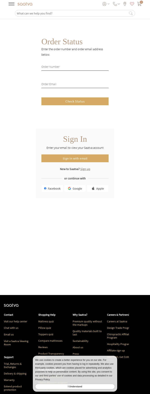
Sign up (85, 169)
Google (75, 188)
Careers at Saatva (117, 321)
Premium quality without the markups (87, 323)
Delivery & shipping (15, 373)
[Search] (131, 13)
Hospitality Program (118, 344)
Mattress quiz (46, 321)
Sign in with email (75, 158)
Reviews (43, 347)
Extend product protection (13, 388)
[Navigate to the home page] (25, 4)
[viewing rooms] (125, 4)
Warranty (9, 380)
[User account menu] (106, 4)
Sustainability (80, 341)
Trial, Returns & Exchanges (13, 365)
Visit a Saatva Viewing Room (16, 342)
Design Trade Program (120, 328)
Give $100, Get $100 (118, 357)
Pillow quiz (44, 328)
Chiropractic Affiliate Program (118, 335)
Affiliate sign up (116, 350)
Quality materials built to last (87, 332)
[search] (72, 13)
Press (76, 354)
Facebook (52, 188)
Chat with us (11, 328)
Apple (98, 188)
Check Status (75, 101)
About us (78, 347)
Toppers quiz (45, 334)
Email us (9, 334)
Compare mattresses (50, 340)
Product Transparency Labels (51, 355)
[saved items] (132, 4)
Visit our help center (15, 321)
